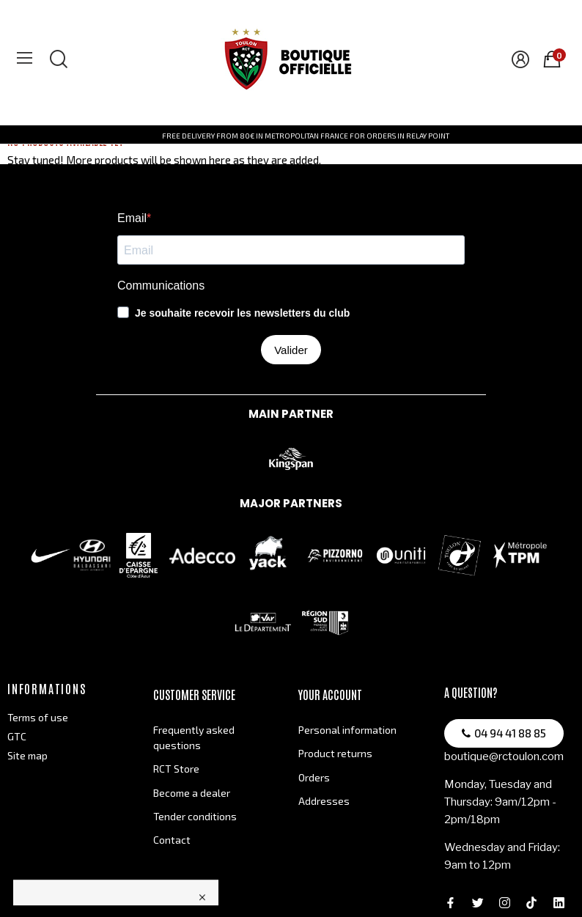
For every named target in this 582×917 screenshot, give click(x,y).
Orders (314, 777)
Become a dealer (191, 793)
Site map (27, 755)
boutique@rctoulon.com (504, 756)
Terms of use (37, 717)
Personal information (347, 729)
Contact (172, 839)
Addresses (324, 801)
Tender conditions (195, 816)
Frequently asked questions (194, 737)
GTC (16, 736)
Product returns (335, 753)
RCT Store (176, 768)
